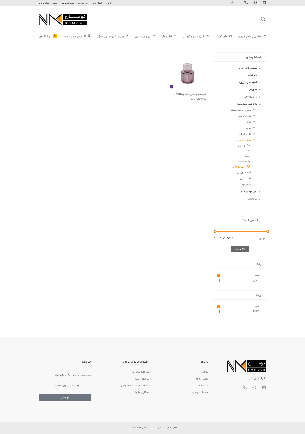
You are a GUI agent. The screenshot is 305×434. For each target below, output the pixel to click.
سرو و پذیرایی (246, 139)
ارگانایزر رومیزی (241, 166)
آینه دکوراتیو (246, 171)
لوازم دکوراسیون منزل (110, 36)
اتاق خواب (222, 36)
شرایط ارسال (142, 378)
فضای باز (167, 36)
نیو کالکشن (45, 36)
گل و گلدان (247, 133)
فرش (250, 121)
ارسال (65, 397)
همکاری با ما (142, 392)
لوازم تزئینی (247, 115)
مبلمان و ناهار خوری (250, 36)
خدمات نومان (67, 3)
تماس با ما (44, 3)
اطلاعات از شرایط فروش (135, 385)
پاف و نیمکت (247, 183)
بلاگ (55, 3)
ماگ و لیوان (244, 145)
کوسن (250, 127)
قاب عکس (248, 177)
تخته (247, 151)
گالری (108, 3)
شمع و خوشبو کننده (243, 109)
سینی (247, 156)
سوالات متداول (140, 372)
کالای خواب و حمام (75, 36)
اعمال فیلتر (240, 249)
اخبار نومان (96, 3)
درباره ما (82, 3)
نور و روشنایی (143, 36)
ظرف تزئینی (244, 161)
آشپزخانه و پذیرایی (194, 36)
